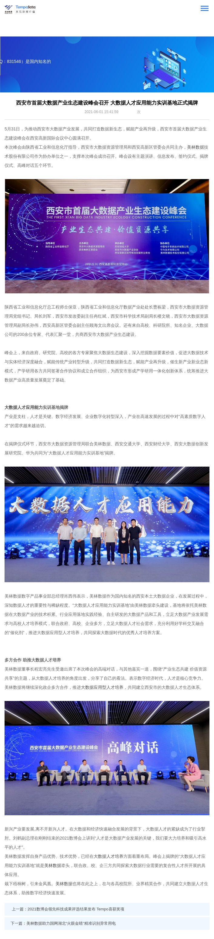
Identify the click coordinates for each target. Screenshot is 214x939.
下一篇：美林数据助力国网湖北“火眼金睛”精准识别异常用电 (63, 923)
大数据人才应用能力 (24, 407)
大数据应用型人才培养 (102, 687)
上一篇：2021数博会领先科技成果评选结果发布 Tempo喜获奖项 (68, 909)
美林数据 (195, 147)
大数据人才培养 (108, 856)
